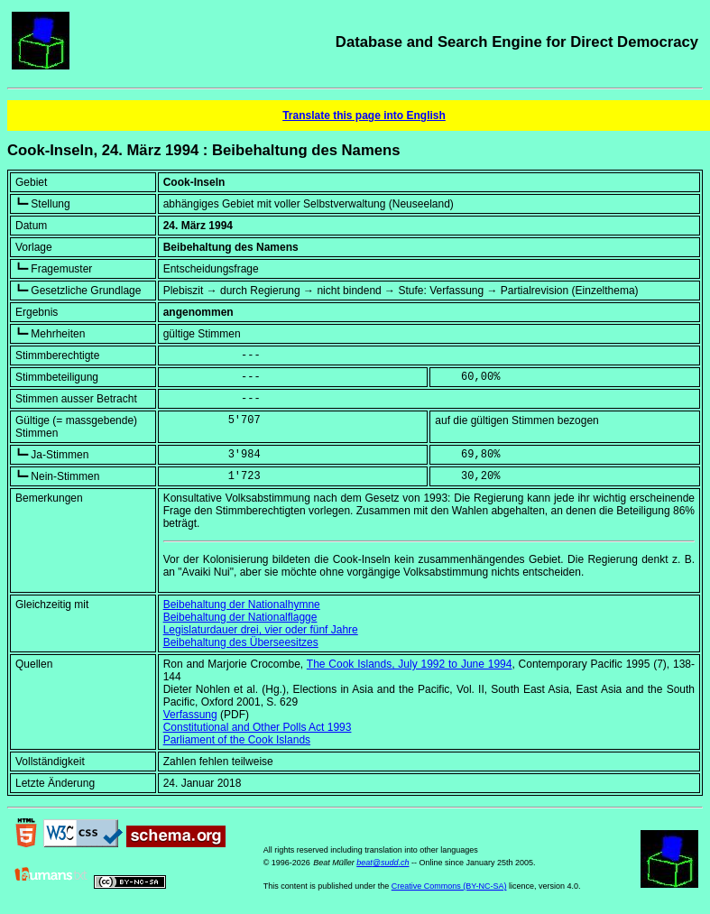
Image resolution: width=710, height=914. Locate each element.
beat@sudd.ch (382, 862)
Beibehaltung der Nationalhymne (241, 604)
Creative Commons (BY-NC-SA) (449, 886)
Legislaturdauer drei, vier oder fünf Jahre (260, 629)
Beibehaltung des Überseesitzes (240, 642)
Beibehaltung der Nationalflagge (240, 617)
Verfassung (190, 714)
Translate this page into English (364, 115)
